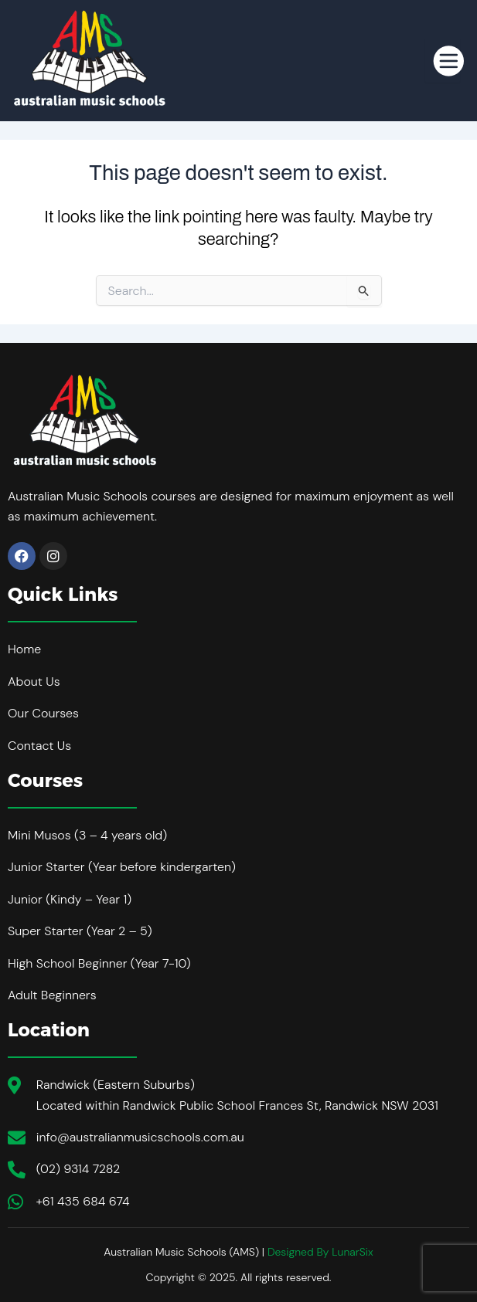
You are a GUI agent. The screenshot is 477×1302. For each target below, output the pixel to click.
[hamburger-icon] (442, 60)
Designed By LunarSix (320, 1252)
